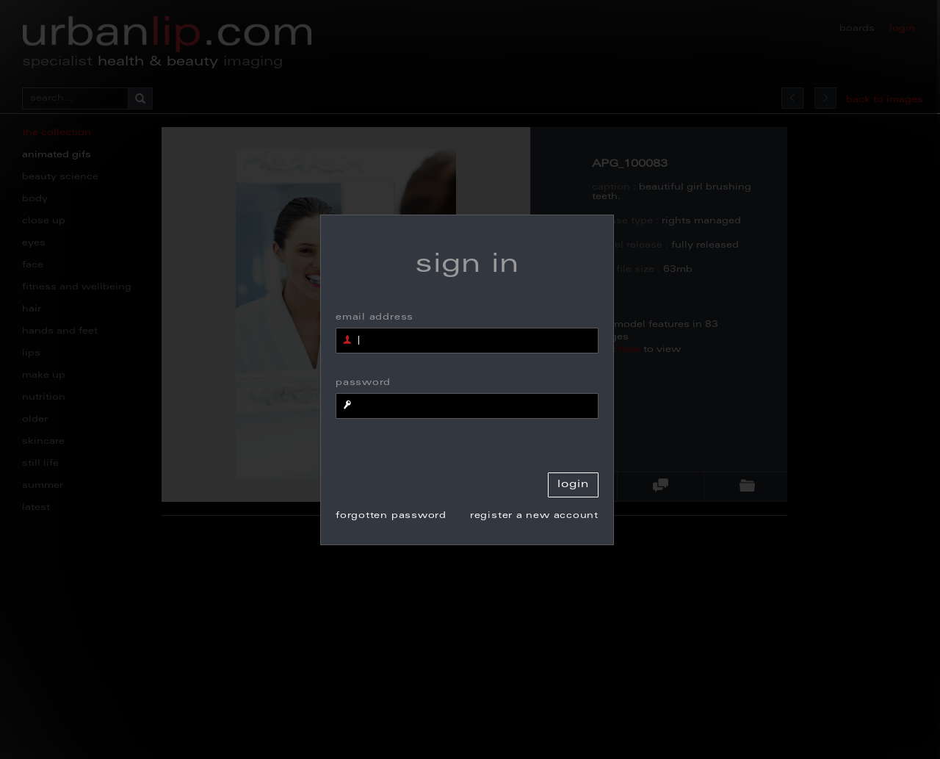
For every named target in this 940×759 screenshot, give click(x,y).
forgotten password (391, 515)
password (363, 382)
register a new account (534, 515)
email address (374, 317)
